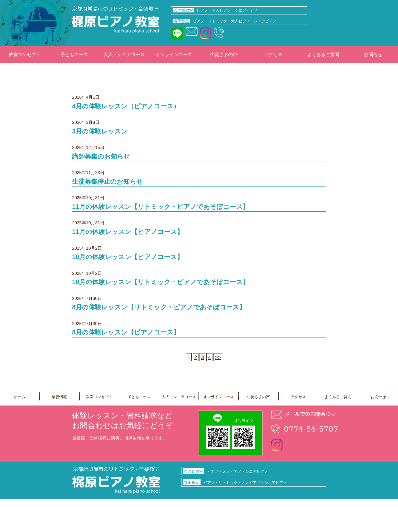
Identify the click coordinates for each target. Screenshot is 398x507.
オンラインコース (174, 54)
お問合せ (373, 54)
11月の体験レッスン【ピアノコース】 (127, 231)
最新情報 (59, 397)
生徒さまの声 (223, 54)
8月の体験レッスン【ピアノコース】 (126, 332)
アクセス (273, 54)
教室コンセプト (25, 54)
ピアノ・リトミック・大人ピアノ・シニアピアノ (225, 21)
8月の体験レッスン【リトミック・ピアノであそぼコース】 (158, 307)
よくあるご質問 (323, 54)
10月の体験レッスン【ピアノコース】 (127, 256)
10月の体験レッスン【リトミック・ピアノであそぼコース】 (160, 281)
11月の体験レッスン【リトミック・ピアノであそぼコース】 (160, 206)
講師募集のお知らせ (101, 156)
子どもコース (74, 54)
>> (218, 357)
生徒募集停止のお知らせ (107, 181)
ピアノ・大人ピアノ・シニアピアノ (215, 10)
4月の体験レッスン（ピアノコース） (126, 106)
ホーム (19, 397)
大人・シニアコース (124, 54)
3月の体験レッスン (100, 131)
